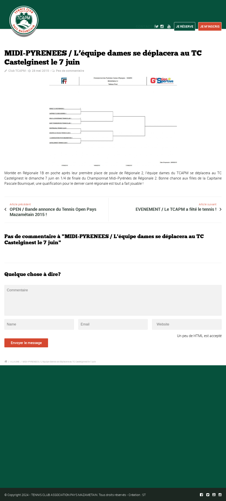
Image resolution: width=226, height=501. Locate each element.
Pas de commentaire (70, 71)
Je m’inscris (210, 26)
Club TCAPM (17, 71)
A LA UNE (15, 361)
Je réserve (184, 26)
